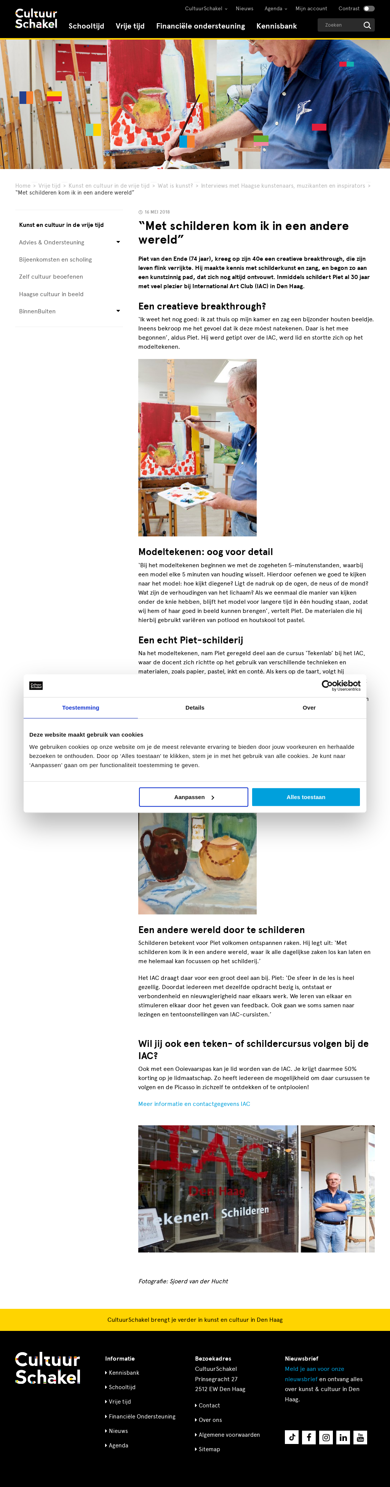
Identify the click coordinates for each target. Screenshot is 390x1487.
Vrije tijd (130, 26)
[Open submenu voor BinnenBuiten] (118, 311)
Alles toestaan (306, 797)
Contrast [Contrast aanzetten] (349, 8)
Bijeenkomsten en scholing (55, 259)
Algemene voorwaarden (229, 1434)
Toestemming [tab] (80, 707)
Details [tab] (195, 707)
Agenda (273, 8)
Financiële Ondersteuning (142, 1416)
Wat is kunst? (175, 185)
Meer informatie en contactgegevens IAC (194, 1103)
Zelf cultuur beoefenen (51, 276)
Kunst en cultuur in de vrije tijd (109, 185)
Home (22, 185)
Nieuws (244, 8)
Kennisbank (276, 26)
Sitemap (209, 1449)
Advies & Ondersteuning (51, 242)
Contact (209, 1405)
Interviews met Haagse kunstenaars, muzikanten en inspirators (283, 185)
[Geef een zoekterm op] (346, 25)
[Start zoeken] (367, 25)
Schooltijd (86, 26)
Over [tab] (309, 707)
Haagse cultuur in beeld (51, 294)
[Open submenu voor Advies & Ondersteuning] (118, 242)
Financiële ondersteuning (200, 26)
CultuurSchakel (203, 8)
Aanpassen (194, 797)
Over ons (210, 1420)
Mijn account (311, 8)
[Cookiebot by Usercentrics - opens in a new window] (327, 685)
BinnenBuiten (37, 311)
